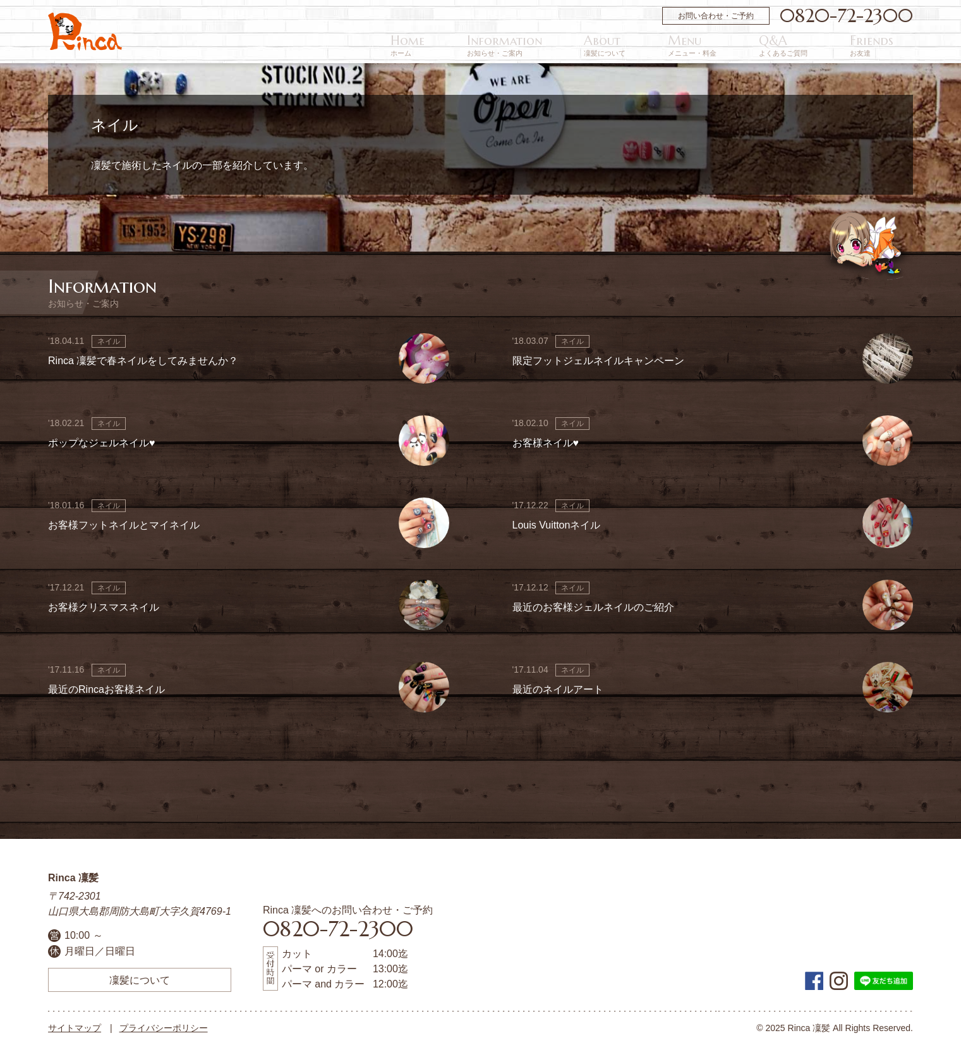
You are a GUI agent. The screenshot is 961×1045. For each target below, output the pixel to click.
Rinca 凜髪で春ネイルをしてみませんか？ (143, 360)
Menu (771, 46)
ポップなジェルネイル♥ (101, 442)
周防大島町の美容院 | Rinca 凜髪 (85, 32)
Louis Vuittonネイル (556, 525)
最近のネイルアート (557, 689)
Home (575, 46)
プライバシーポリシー (163, 1028)
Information (642, 46)
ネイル (108, 341)
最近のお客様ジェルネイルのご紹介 (593, 607)
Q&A (832, 46)
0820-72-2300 (846, 15)
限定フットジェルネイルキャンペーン (598, 360)
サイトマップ (74, 1028)
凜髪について (139, 980)
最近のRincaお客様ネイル (106, 689)
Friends (891, 46)
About (713, 46)
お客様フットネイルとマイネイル (124, 525)
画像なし (887, 358)
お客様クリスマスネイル (103, 607)
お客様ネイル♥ (545, 442)
